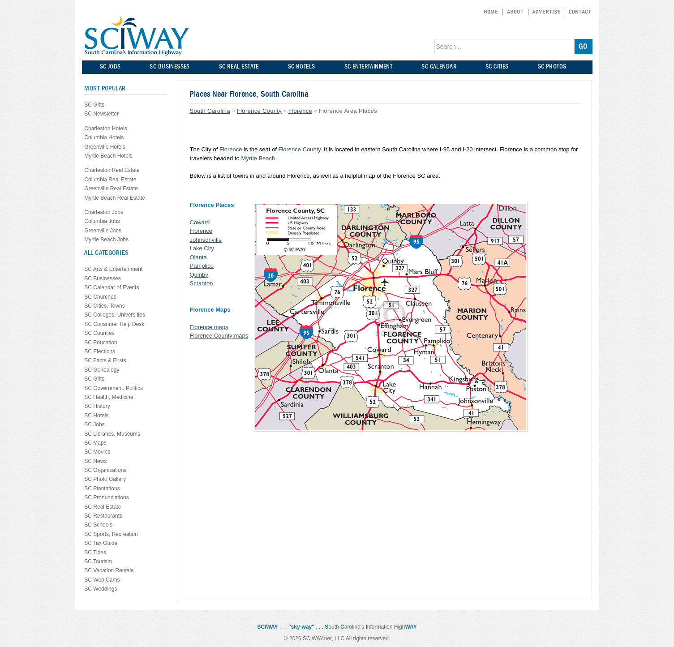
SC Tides (95, 552)
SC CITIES (497, 66)
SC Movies (97, 452)
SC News (95, 461)
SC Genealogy (101, 370)
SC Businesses (102, 278)
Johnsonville (205, 239)
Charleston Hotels (105, 128)
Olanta (197, 257)
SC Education (100, 342)
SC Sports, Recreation (110, 534)
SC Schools (98, 525)
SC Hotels (96, 415)
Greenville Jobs (102, 230)
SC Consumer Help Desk (114, 324)
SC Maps (95, 443)
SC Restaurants (103, 516)
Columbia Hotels (104, 137)
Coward (199, 222)
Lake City (201, 248)
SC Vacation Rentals (108, 570)
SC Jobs (94, 424)
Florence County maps (218, 335)
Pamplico (201, 265)
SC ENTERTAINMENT (368, 66)
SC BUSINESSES (169, 66)
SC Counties (99, 333)
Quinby (198, 274)
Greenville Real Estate (110, 188)
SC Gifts (94, 105)
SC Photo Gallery (105, 479)
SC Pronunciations (106, 497)
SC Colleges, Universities (114, 315)
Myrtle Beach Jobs (106, 239)
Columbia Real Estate (110, 179)
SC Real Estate (102, 507)
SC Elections (99, 351)
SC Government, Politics (113, 388)
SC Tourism (98, 561)
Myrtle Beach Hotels (108, 156)
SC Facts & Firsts (105, 360)
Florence (300, 110)
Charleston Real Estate (111, 170)
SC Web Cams (102, 580)
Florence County (259, 110)
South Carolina (209, 110)
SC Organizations (105, 470)
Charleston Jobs (103, 212)
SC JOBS (110, 66)
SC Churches (100, 297)
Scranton (201, 283)
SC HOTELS (301, 66)
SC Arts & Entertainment (113, 269)
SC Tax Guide (100, 543)
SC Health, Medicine (108, 397)
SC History (97, 406)
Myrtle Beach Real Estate (114, 198)
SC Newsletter (101, 114)
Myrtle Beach (258, 158)
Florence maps (208, 327)
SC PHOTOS (552, 66)
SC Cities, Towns (104, 306)
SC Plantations (102, 488)
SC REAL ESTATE (239, 66)
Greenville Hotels (104, 147)
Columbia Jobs (102, 221)
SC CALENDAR (438, 66)
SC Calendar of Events (111, 287)
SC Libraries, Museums (112, 434)
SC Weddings (100, 589)
